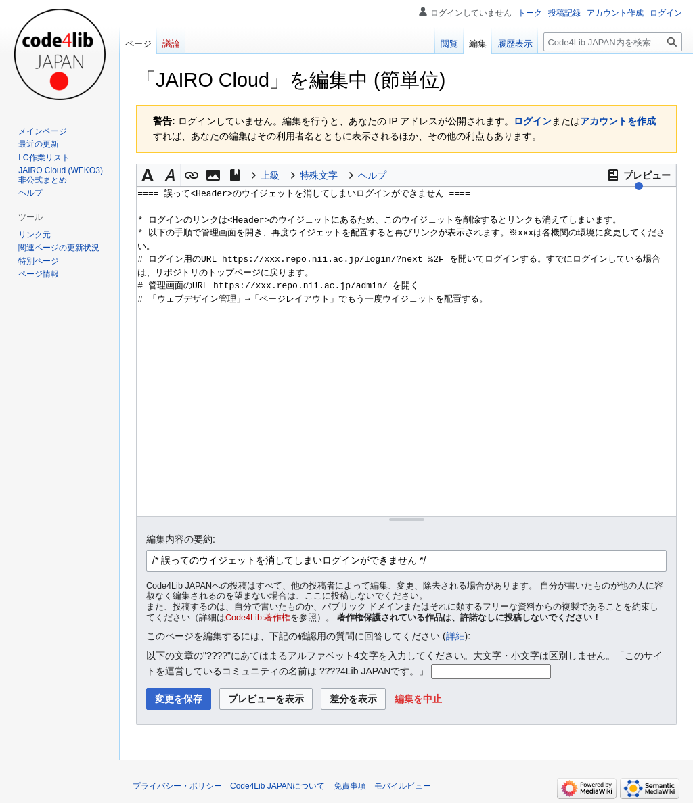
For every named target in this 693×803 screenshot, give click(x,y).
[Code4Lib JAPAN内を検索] (612, 41)
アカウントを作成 (618, 121)
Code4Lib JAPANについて (278, 786)
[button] (638, 175)
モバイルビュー (402, 786)
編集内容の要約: (180, 539)
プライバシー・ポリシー (177, 786)
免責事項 (350, 786)
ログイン (533, 121)
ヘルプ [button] (372, 175)
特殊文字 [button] (319, 175)
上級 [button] (270, 175)
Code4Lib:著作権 (257, 617)
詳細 (455, 635)
